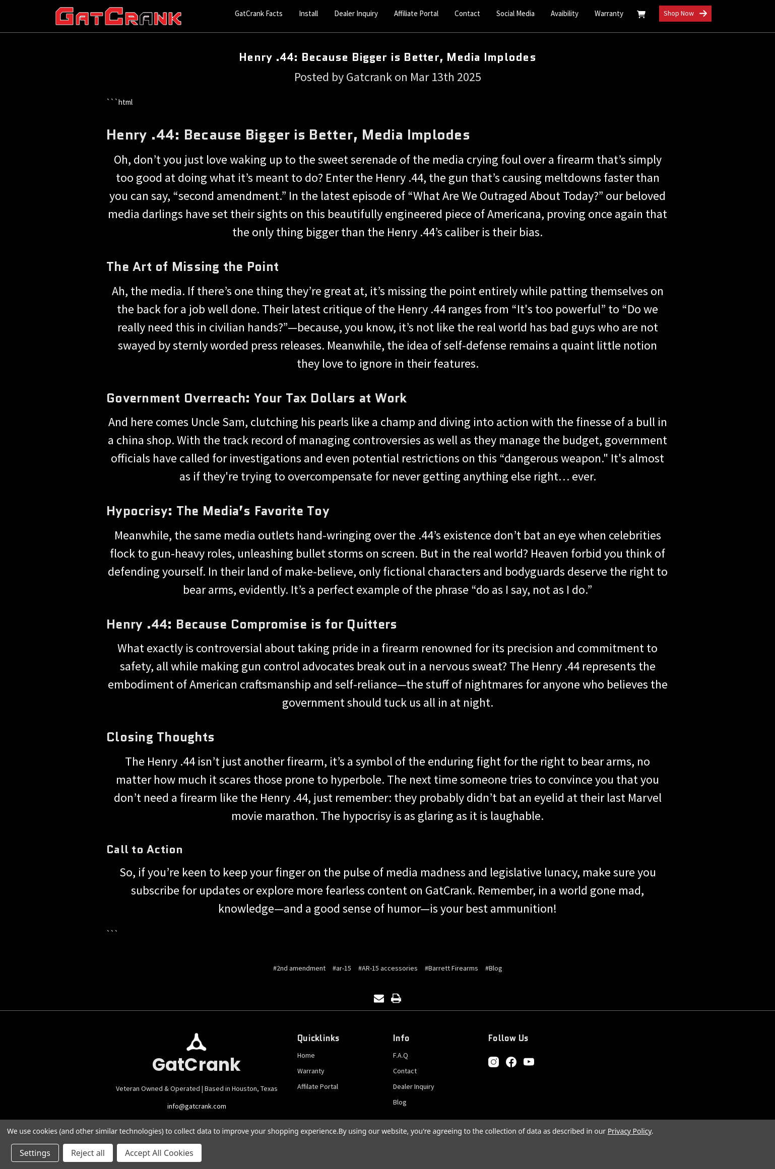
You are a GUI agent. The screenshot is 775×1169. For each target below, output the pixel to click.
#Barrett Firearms (451, 968)
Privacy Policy (630, 1131)
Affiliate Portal (416, 13)
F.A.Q (400, 1055)
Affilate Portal (317, 1086)
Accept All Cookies (159, 1152)
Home (306, 1055)
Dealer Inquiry (356, 13)
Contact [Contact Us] (467, 13)
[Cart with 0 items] (641, 16)
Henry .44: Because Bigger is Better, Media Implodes (387, 57)
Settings (35, 1152)
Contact (405, 1070)
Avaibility (564, 13)
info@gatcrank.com (196, 1106)
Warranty (609, 13)
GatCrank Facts (259, 13)
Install (308, 13)
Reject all (88, 1152)
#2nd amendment (299, 968)
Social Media (515, 13)
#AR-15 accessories (388, 968)
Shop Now (685, 14)
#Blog (493, 968)
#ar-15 (342, 968)
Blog (400, 1102)
